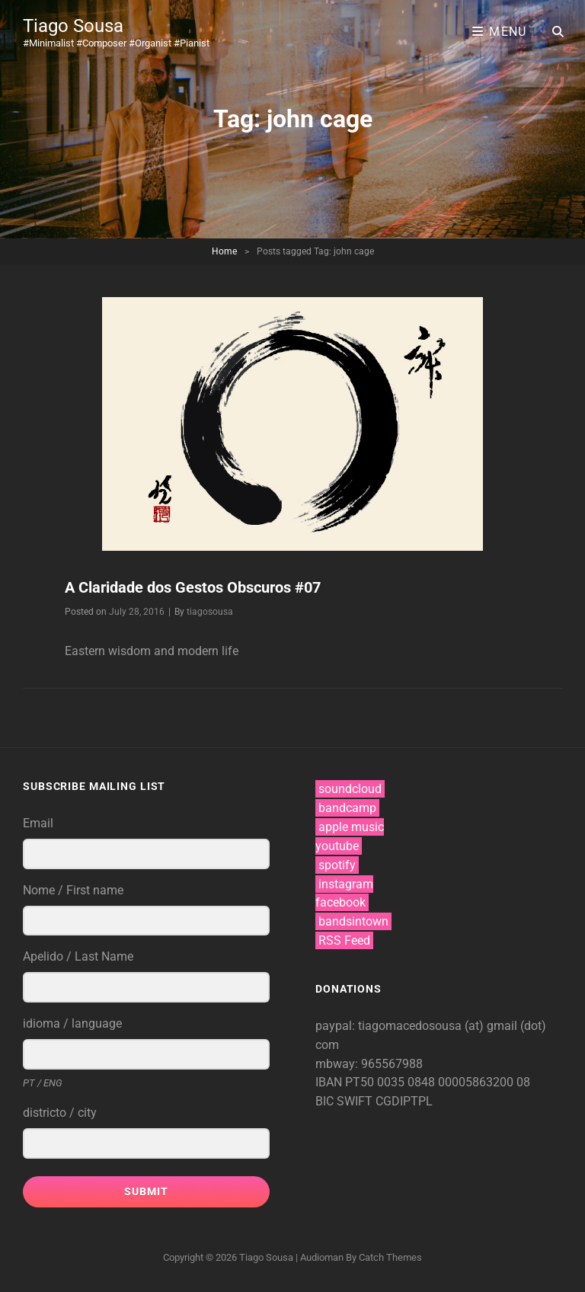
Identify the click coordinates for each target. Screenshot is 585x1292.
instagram (345, 884)
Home (224, 251)
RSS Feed (344, 940)
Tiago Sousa (73, 26)
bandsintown (353, 921)
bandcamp (347, 808)
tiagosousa (210, 611)
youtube (337, 846)
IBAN (330, 1082)
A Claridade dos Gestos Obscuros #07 (193, 587)
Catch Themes (390, 1257)
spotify (337, 865)
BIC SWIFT (345, 1101)
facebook (340, 902)
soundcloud (350, 789)
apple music (351, 827)
